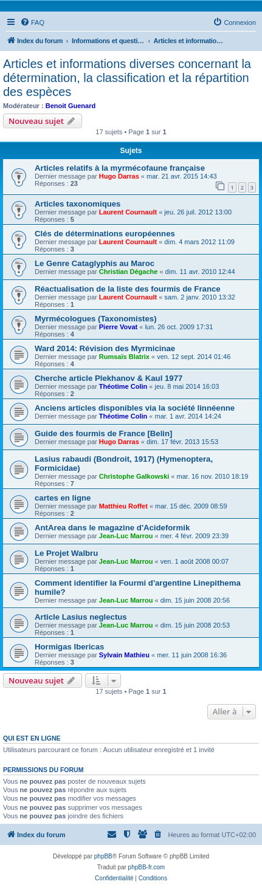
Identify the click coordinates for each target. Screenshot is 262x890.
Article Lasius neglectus (81, 616)
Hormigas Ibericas (69, 646)
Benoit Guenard (71, 105)
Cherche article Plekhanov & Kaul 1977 (108, 378)
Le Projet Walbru (66, 553)
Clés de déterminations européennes (105, 233)
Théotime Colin (123, 386)
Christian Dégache (128, 271)
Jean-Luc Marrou (126, 535)
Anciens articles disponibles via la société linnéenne (135, 407)
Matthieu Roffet (123, 506)
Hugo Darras (119, 176)
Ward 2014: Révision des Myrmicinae (105, 348)
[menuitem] (32, 22)
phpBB (103, 856)
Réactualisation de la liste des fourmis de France (128, 288)
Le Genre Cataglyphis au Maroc (94, 263)
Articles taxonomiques (77, 203)
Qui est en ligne (32, 738)
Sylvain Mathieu (124, 655)
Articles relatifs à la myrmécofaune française (120, 168)
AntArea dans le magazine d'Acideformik (112, 527)
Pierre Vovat (118, 326)
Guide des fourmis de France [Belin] (103, 433)
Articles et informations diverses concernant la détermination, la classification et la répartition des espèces (127, 77)
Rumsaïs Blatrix (124, 356)
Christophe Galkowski (134, 476)
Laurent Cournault (128, 212)
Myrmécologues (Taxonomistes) (96, 318)
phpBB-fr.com (146, 867)
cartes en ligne (63, 497)
